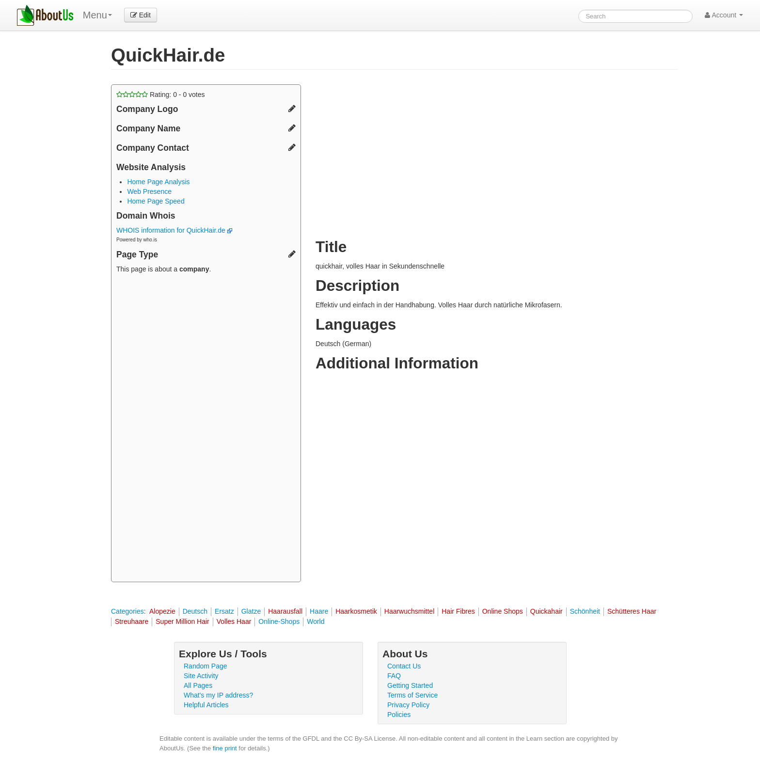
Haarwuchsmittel (409, 611)
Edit (140, 15)
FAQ (394, 676)
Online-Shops (279, 621)
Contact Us (404, 666)
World (315, 621)
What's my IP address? (218, 695)
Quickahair (546, 611)
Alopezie (162, 611)
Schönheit (585, 611)
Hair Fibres (458, 611)
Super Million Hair (182, 621)
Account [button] (724, 15)
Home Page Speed (155, 201)
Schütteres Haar (631, 611)
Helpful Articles (206, 705)
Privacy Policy (408, 705)
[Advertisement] (206, 429)
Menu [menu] (97, 15)
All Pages (198, 685)
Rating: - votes (160, 94)
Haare (319, 611)
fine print (225, 748)
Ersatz (224, 611)
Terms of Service (412, 695)
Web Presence (149, 191)
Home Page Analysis (158, 182)
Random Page (205, 666)
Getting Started (410, 685)
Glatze (251, 611)
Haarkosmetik (356, 611)
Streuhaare (131, 621)
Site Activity (201, 676)
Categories (127, 611)
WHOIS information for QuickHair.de (174, 230)
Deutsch (195, 611)
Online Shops (502, 611)
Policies (399, 714)
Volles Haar (234, 621)
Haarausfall (285, 611)
